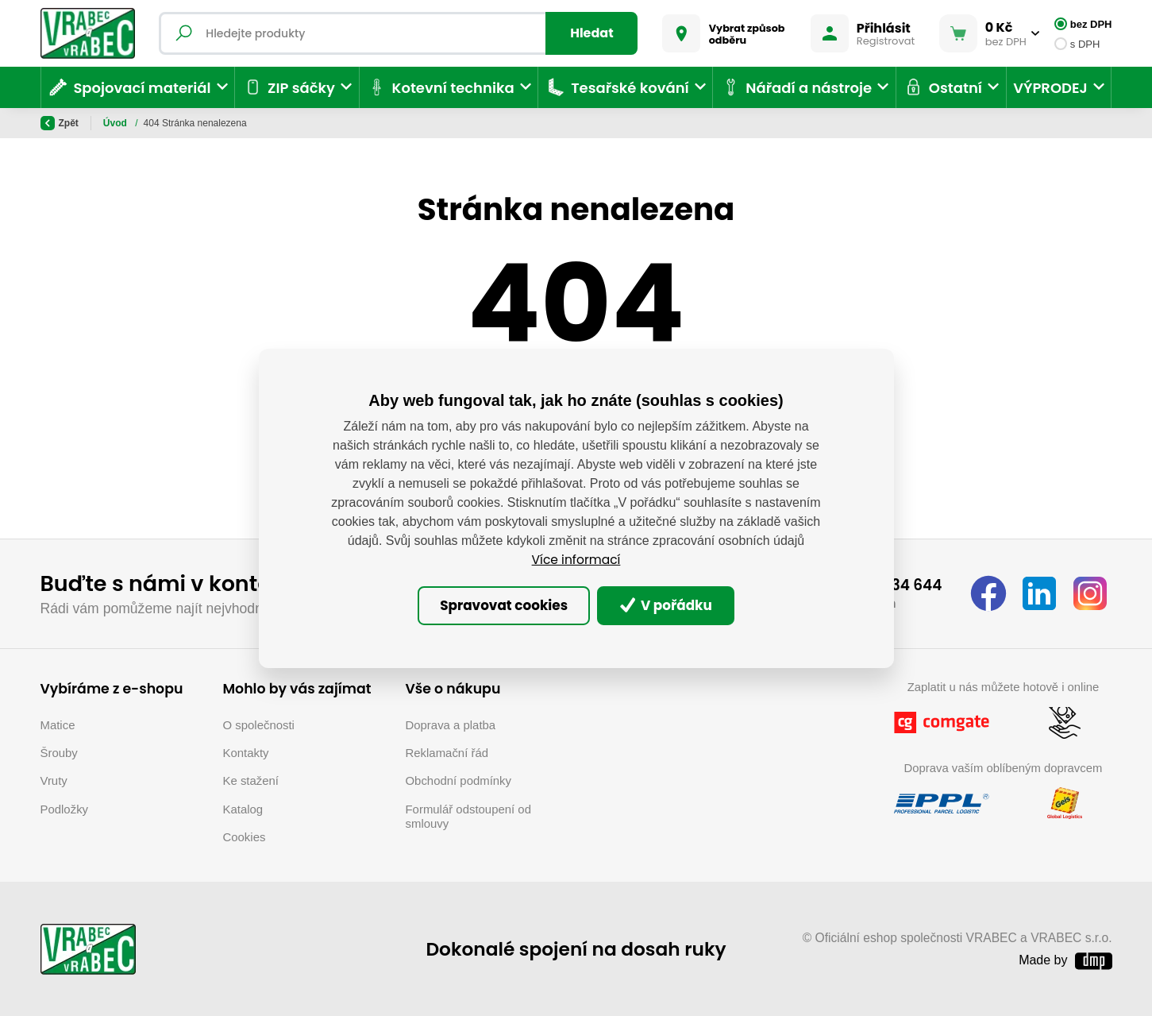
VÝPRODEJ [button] (1050, 88)
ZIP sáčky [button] (288, 87)
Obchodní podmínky (459, 779)
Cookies (244, 835)
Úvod (116, 123)
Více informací (576, 558)
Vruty (53, 779)
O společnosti (259, 722)
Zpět (59, 123)
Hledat (589, 33)
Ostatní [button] (942, 87)
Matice (57, 722)
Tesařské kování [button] (617, 87)
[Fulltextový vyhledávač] (400, 33)
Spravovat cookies (497, 605)
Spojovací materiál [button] (129, 87)
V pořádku (674, 605)
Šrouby (59, 751)
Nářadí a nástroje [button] (796, 87)
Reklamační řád (447, 751)
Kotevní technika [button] (440, 87)
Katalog (243, 807)
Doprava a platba (451, 722)
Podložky (64, 807)
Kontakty (246, 751)
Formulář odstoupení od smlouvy (468, 815)
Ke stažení (251, 779)
